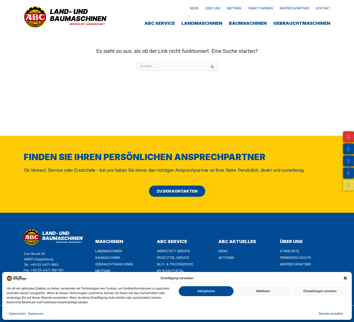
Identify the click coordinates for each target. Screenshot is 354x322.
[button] (345, 278)
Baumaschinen (248, 23)
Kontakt (323, 8)
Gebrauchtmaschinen (301, 23)
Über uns (212, 8)
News (194, 8)
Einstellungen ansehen (319, 291)
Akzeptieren (206, 291)
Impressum (35, 313)
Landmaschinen (201, 23)
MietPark (234, 8)
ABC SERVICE (160, 23)
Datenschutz (17, 313)
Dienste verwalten (331, 313)
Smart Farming (260, 8)
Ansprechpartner (294, 8)
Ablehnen (263, 291)
